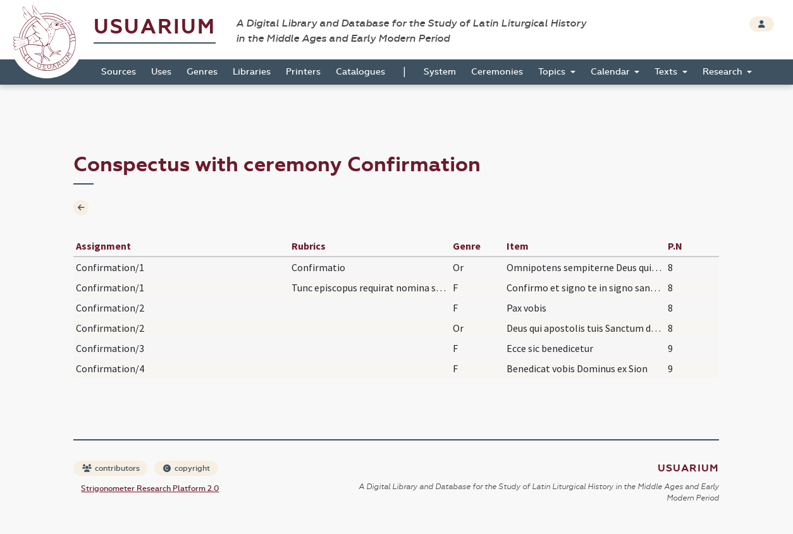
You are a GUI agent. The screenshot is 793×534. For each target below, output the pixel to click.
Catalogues (360, 71)
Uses (161, 71)
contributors (111, 468)
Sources (118, 71)
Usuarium (155, 27)
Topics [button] (553, 71)
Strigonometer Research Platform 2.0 (150, 488)
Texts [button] (667, 71)
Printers (303, 71)
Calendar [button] (611, 71)
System (440, 71)
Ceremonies (497, 71)
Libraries (252, 71)
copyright (186, 468)
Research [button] (724, 71)
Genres (202, 71)
